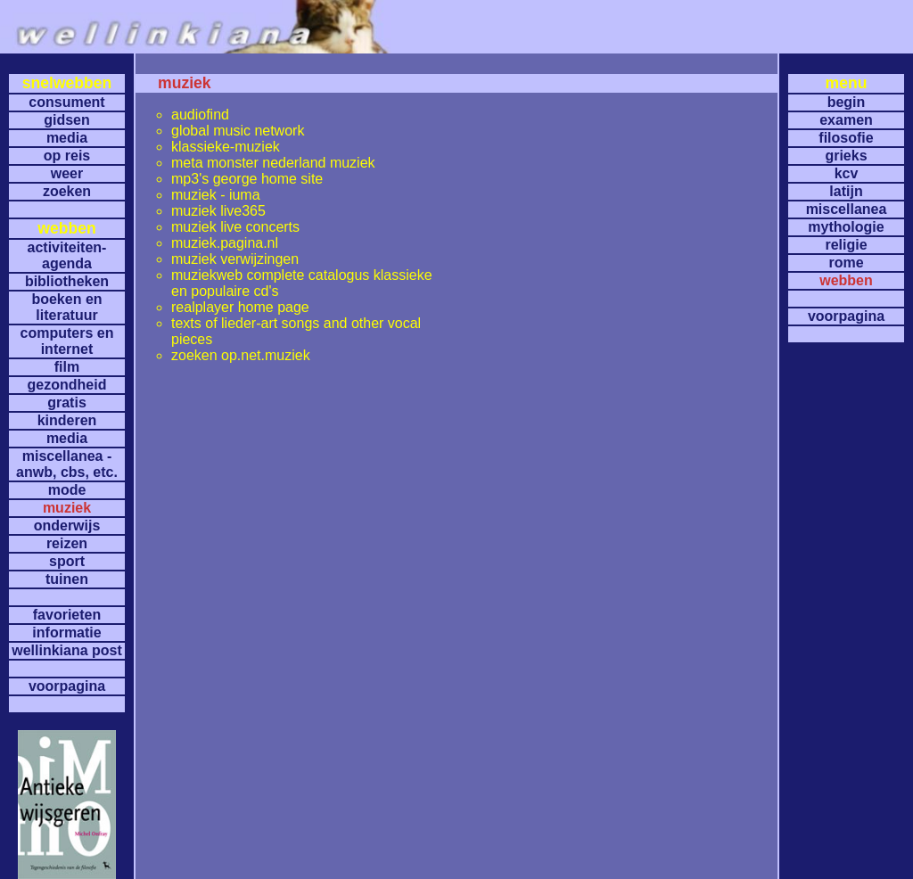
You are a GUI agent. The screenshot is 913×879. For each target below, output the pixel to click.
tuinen (66, 579)
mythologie (846, 226)
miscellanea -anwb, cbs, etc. (67, 464)
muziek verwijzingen (235, 259)
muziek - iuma (215, 194)
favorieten (67, 614)
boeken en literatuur (66, 307)
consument (66, 102)
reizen (66, 543)
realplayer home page (240, 307)
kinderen (67, 420)
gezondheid (67, 384)
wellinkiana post (67, 650)
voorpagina (67, 686)
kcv (847, 173)
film (66, 366)
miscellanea (846, 209)
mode (67, 489)
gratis (66, 402)
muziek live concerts (235, 226)
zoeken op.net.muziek (240, 355)
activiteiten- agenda (67, 255)
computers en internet (67, 341)
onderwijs (67, 525)
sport (67, 561)
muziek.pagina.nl (224, 243)
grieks (846, 155)
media (66, 137)
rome (845, 262)
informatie (66, 632)
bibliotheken (67, 281)
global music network (237, 130)
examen (846, 119)
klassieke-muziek (225, 146)
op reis (67, 155)
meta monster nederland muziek (273, 162)
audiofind (200, 114)
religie (846, 244)
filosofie (845, 137)
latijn (845, 191)
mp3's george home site (247, 178)
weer (67, 173)
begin (846, 102)
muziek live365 (218, 210)
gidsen (67, 119)
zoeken (67, 191)
